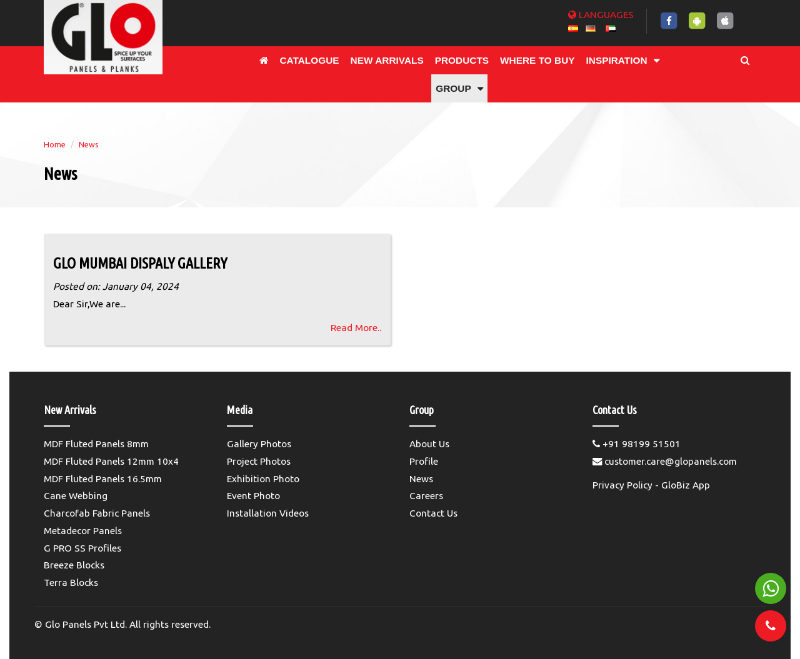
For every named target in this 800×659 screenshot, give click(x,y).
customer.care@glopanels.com (664, 461)
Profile (423, 461)
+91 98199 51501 (636, 444)
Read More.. (356, 327)
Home (55, 144)
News (89, 144)
